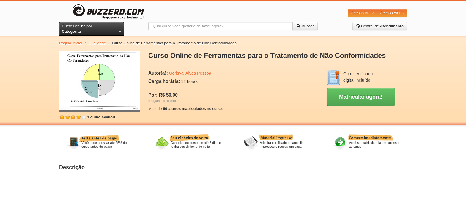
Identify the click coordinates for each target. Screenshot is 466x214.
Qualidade (97, 43)
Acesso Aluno (392, 13)
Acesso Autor (362, 13)
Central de (380, 26)
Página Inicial (70, 43)
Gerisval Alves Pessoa (190, 73)
